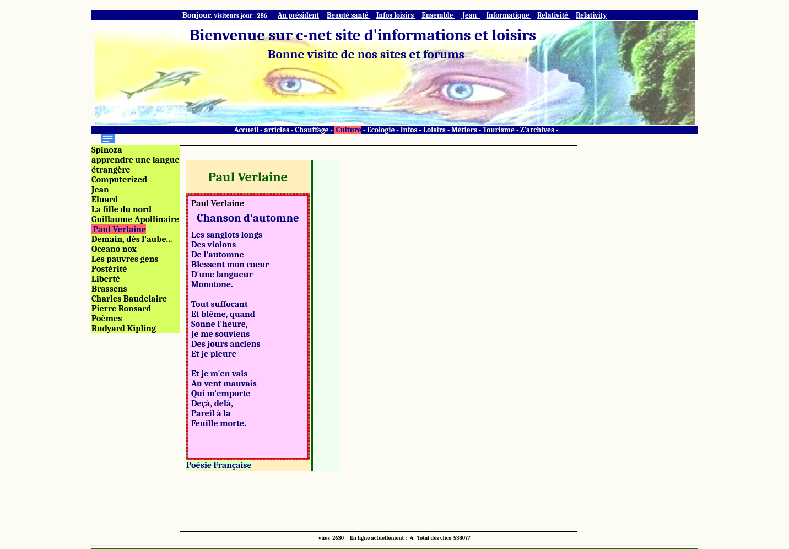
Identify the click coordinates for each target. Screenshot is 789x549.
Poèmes (106, 319)
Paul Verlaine (119, 229)
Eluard (104, 199)
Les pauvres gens (124, 259)
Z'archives (537, 130)
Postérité (109, 269)
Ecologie (380, 130)
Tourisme (499, 130)
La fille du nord (121, 209)
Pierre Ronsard (121, 309)
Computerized (119, 180)
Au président (298, 15)
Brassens (109, 289)
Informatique (508, 15)
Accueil (246, 130)
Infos (409, 130)
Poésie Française (219, 465)
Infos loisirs (395, 15)
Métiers (464, 130)
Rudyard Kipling (123, 328)
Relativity (591, 15)
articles (277, 130)
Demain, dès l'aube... (131, 239)
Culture (348, 130)
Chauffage (312, 130)
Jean (470, 15)
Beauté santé (348, 15)
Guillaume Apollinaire (135, 219)
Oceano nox (114, 249)
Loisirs (434, 130)
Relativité (553, 15)
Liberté (105, 279)
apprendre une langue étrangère (135, 165)
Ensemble (438, 15)
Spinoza (106, 150)
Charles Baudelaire (129, 299)
